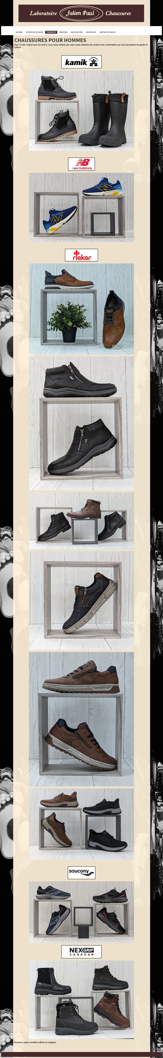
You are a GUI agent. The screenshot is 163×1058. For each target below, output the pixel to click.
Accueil (19, 32)
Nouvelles (91, 32)
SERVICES (63, 32)
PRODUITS (51, 32)
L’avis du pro (77, 32)
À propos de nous (34, 32)
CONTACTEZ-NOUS (107, 32)
